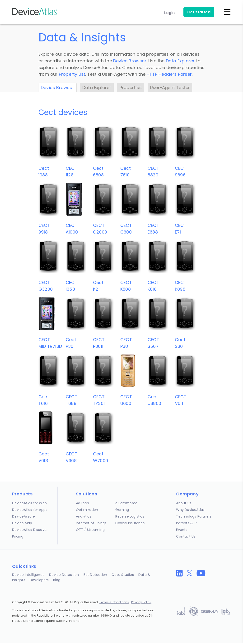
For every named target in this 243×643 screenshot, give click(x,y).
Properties (131, 87)
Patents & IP (186, 523)
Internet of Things (91, 523)
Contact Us (185, 536)
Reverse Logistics (129, 516)
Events (181, 529)
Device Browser (129, 61)
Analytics (83, 516)
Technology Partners (193, 516)
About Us (183, 503)
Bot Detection (95, 574)
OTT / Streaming (90, 529)
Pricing (17, 536)
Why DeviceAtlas (190, 509)
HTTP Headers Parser (169, 74)
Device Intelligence (28, 574)
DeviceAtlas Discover (30, 529)
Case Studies (123, 574)
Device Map (22, 523)
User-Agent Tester (170, 87)
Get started (198, 12)
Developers (39, 580)
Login (169, 12)
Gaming (122, 509)
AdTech (82, 503)
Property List (72, 74)
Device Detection (64, 574)
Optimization (87, 509)
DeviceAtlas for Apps (29, 509)
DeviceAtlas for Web (29, 503)
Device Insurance (130, 523)
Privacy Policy (141, 602)
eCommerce (126, 503)
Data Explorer (180, 61)
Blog (56, 580)
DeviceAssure (23, 516)
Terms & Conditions (114, 602)
